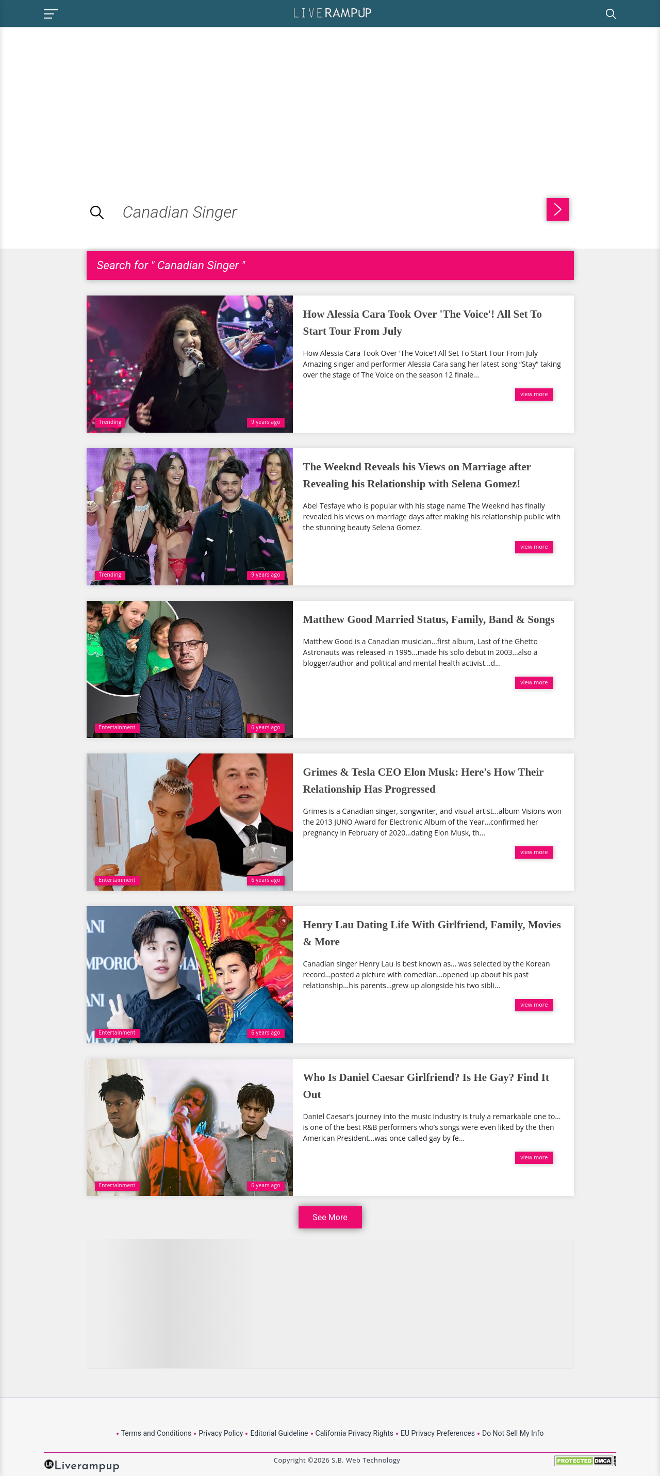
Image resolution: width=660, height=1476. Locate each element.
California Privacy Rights (354, 1433)
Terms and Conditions (156, 1433)
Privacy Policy (221, 1433)
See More (329, 1217)
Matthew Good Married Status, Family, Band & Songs (429, 619)
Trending (110, 421)
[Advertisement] (86, 99)
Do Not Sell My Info (512, 1433)
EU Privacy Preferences (438, 1433)
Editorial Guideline (279, 1433)
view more (534, 394)
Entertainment (117, 727)
